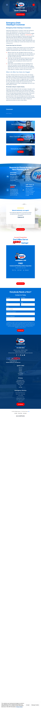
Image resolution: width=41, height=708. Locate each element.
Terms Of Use (20, 384)
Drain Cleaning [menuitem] (9, 113)
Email (20, 270)
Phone (7, 302)
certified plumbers (28, 34)
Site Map (20, 387)
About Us (20, 367)
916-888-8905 (20, 347)
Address (7, 307)
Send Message (20, 330)
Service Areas (20, 373)
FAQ (20, 385)
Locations (20, 404)
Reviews (20, 370)
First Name (8, 297)
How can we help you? (10, 316)
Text (15, 270)
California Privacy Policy (20, 381)
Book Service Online (20, 14)
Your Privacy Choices (25, 411)
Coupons (20, 372)
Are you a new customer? (11, 311)
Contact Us (20, 374)
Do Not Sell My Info (20, 383)
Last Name (23, 297)
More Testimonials (20, 229)
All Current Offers (20, 283)
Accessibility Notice (20, 380)
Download (26, 270)
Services (20, 369)
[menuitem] (15, 413)
